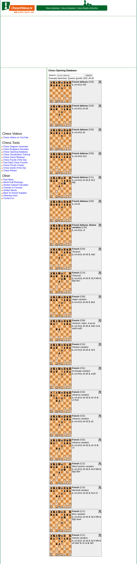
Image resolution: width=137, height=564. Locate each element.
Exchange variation (81, 371)
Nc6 (77, 400)
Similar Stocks (10, 190)
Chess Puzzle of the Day (87, 8)
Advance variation (80, 395)
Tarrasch (76, 252)
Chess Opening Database (15, 152)
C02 (82, 392)
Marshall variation (80, 490)
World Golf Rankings (13, 182)
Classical (76, 275)
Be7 (78, 281)
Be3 (93, 302)
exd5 (74, 328)
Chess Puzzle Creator (13, 165)
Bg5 (74, 281)
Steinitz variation (80, 538)
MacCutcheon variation (83, 466)
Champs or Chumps (12, 187)
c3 (73, 400)
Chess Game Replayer (14, 157)
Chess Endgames (68, 8)
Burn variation (78, 514)
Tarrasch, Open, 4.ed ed (83, 323)
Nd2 (93, 254)
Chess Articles (10, 170)
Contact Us (8, 198)
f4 (83, 543)
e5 (92, 397)
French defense (80, 82)
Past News (8, 179)
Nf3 (84, 85)
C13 (82, 273)
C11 (91, 177)
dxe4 (78, 519)
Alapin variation (79, 299)
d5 (87, 108)
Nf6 (73, 182)
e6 (78, 85)
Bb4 (78, 471)
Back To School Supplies (15, 193)
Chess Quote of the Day (14, 168)
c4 (84, 230)
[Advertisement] (25, 42)
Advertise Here (10, 195)
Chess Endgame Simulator (16, 149)
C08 (82, 320)
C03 (82, 249)
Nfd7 (77, 543)
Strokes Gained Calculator (15, 185)
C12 (82, 463)
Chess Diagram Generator (15, 146)
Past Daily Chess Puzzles (15, 162)
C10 (82, 344)
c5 (97, 326)
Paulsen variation (80, 347)
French (75, 249)
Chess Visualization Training (16, 154)
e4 (75, 85)
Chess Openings (53, 8)
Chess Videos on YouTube (15, 137)
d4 (84, 108)
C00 (91, 82)
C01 (82, 368)
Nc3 (84, 156)
